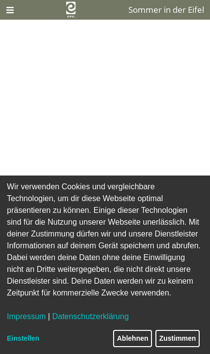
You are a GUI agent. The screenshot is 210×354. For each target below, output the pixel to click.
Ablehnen (133, 338)
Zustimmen (177, 338)
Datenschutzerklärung (90, 316)
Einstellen (23, 338)
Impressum (26, 316)
